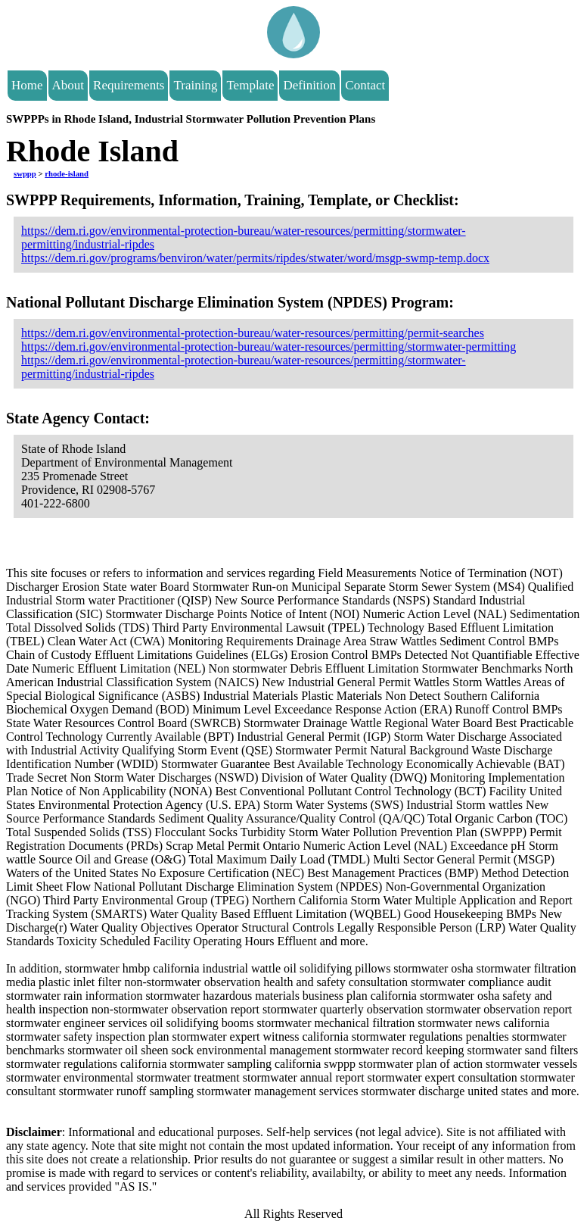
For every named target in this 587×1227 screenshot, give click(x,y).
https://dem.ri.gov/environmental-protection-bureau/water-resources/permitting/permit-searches (252, 332)
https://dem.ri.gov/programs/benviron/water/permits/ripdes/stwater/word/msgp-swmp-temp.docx (255, 257)
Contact (365, 85)
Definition (309, 85)
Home (27, 85)
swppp (25, 173)
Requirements (128, 85)
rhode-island (67, 173)
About (68, 85)
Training (195, 85)
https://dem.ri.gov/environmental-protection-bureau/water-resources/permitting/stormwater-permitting (268, 346)
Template (250, 85)
